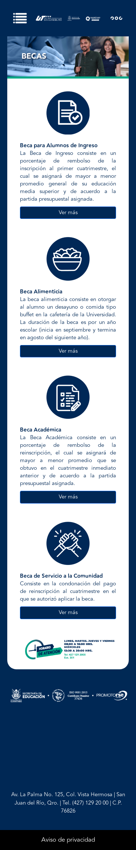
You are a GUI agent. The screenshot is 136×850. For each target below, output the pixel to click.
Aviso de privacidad (68, 840)
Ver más (68, 212)
